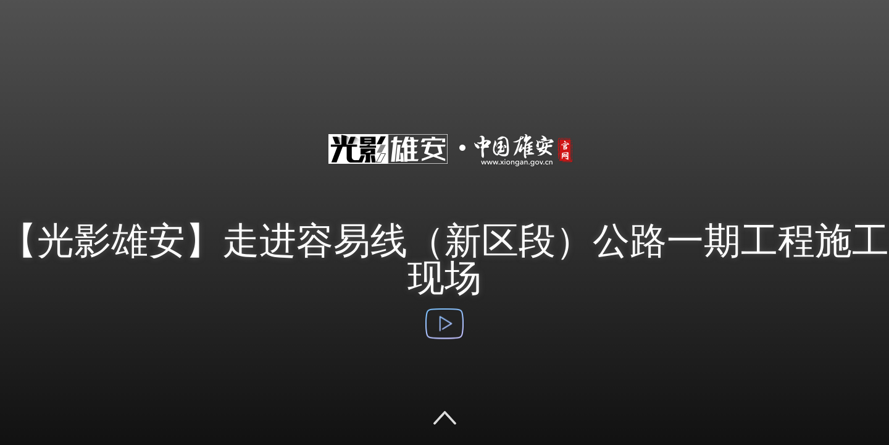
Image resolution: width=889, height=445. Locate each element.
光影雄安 (444, 178)
